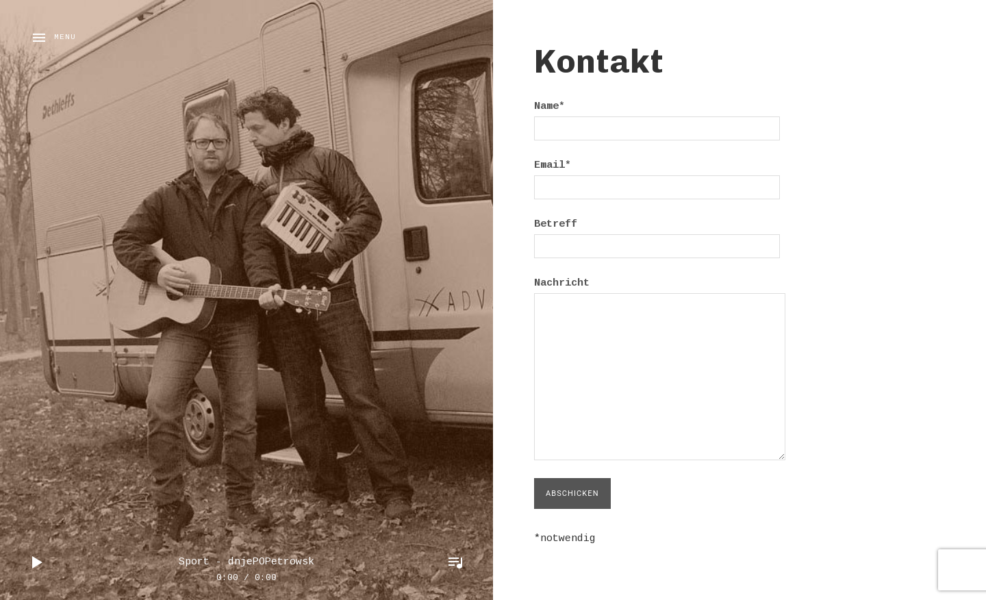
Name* (657, 117)
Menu (65, 37)
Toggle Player (455, 562)
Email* (657, 176)
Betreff (657, 235)
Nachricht (659, 292)
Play (37, 562)
